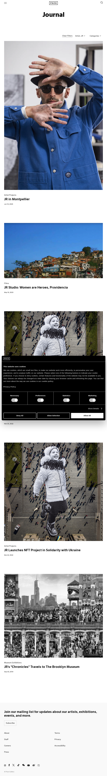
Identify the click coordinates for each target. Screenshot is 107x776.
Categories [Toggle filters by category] (95, 36)
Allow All (87, 416)
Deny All (19, 416)
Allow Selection (53, 416)
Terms (57, 733)
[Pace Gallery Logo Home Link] (53, 3)
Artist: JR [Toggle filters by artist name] (80, 36)
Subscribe (10, 723)
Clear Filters (67, 36)
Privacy (57, 739)
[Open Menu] (5, 3)
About (6, 733)
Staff (6, 739)
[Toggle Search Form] (102, 2)
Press (6, 752)
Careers (7, 746)
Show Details (93, 409)
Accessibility (59, 746)
